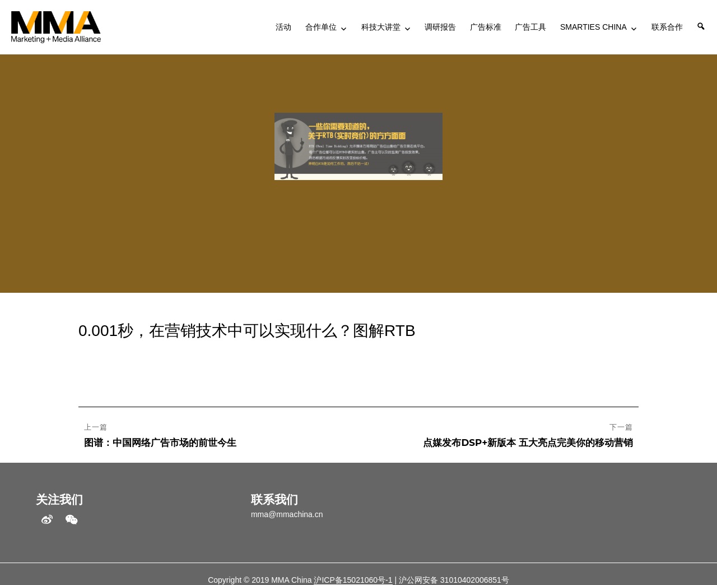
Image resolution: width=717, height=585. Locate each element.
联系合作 (667, 26)
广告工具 (530, 26)
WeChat (71, 520)
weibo (47, 520)
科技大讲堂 (381, 26)
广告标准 (485, 26)
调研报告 (440, 26)
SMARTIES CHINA (593, 26)
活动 (283, 26)
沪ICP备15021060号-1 (353, 579)
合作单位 (321, 26)
